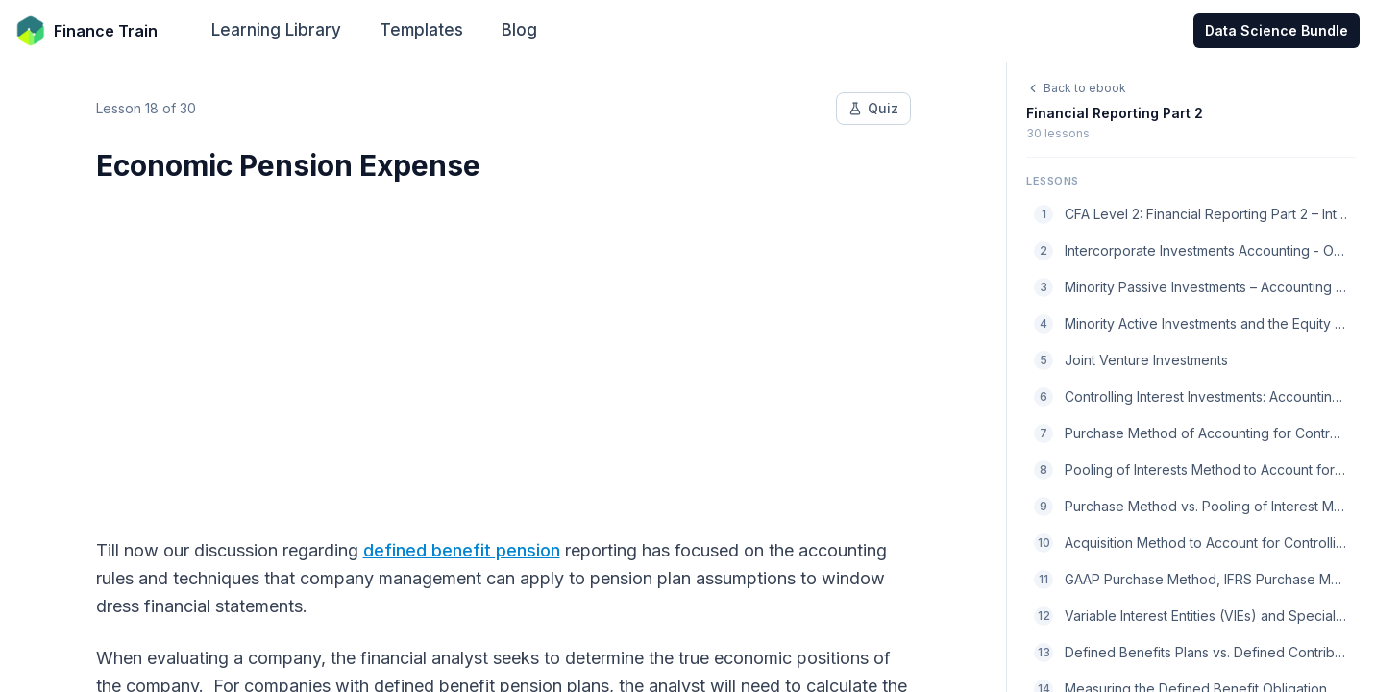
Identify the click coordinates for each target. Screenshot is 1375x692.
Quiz (873, 108)
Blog (519, 29)
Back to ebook (1076, 88)
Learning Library (276, 29)
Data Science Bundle (1276, 30)
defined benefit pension (461, 550)
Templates (421, 29)
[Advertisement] (503, 347)
